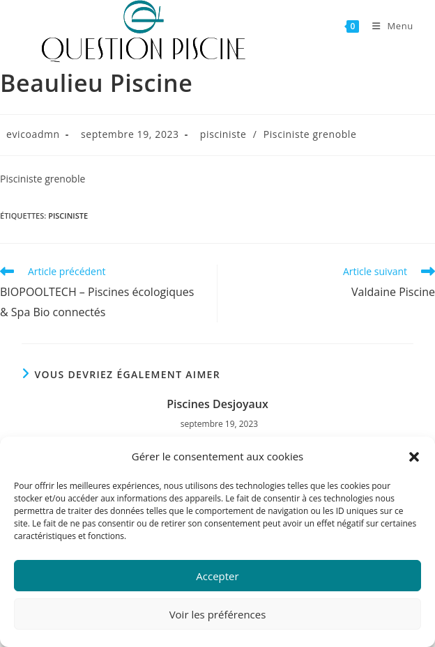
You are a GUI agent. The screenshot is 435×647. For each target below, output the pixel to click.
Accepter (217, 576)
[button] (414, 457)
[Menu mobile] (387, 26)
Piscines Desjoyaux (217, 404)
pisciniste (223, 134)
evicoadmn (33, 134)
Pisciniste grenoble (310, 134)
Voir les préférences (217, 614)
